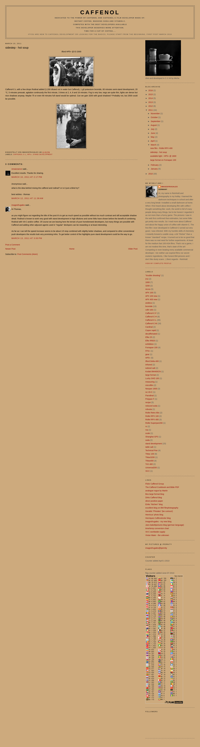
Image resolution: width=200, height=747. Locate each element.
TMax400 (149, 461)
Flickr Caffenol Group (154, 484)
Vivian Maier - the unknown (157, 535)
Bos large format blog (154, 494)
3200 (147, 286)
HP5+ (29, 154)
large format (150, 375)
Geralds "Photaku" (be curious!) (159, 511)
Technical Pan (151, 450)
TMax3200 (150, 457)
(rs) (146, 279)
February (155, 165)
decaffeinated (151, 334)
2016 (150, 90)
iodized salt (150, 368)
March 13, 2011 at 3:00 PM (27, 238)
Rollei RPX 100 (152, 416)
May (153, 137)
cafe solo (149, 310)
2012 (150, 106)
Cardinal (149, 327)
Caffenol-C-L (19, 154)
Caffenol (100, 12)
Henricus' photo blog (154, 515)
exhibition (149, 344)
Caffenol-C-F (151, 313)
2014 (150, 98)
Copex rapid (150, 330)
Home (71, 249)
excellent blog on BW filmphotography (161, 508)
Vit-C (147, 471)
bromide (148, 306)
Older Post (132, 249)
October (154, 117)
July (153, 129)
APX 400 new (151, 299)
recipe (148, 402)
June (153, 133)
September (156, 121)
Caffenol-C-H (151, 317)
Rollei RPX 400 (152, 419)
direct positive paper (154, 501)
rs (146, 426)
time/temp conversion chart (157, 528)
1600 (147, 282)
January (154, 169)
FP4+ (147, 351)
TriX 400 (149, 464)
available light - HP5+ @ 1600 (163, 156)
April (153, 141)
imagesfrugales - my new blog (158, 521)
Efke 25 (148, 337)
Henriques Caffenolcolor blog (158, 518)
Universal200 (151, 467)
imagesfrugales (18, 205)
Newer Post (10, 249)
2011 (150, 110)
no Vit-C (148, 392)
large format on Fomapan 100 (163, 160)
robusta (148, 409)
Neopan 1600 (151, 389)
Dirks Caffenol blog (153, 497)
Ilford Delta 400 (152, 361)
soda (147, 440)
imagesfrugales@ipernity (156, 548)
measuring (149, 382)
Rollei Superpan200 (154, 423)
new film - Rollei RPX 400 (161, 148)
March (154, 145)
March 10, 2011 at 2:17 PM (27, 177)
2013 (150, 102)
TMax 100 (149, 454)
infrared (148, 365)
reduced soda (151, 406)
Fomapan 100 (151, 347)
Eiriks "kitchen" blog (153, 504)
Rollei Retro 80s (152, 413)
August (154, 125)
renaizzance (17, 169)
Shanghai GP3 (151, 437)
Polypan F (149, 399)
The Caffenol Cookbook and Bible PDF (162, 487)
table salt (149, 447)
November (155, 113)
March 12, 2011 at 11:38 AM (27, 198)
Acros (147, 289)
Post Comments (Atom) (27, 254)
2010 (150, 174)
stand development (43, 154)
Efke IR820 (150, 341)
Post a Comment (12, 245)
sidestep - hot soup (17, 47)
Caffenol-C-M (151, 323)
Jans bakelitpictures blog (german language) (164, 525)
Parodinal (149, 395)
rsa (146, 430)
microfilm (149, 385)
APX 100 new (151, 296)
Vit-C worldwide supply (155, 532)
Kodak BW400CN (153, 371)
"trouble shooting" (153, 275)
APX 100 (149, 292)
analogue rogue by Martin (156, 491)
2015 (150, 94)
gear (147, 354)
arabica (148, 303)
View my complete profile (158, 263)
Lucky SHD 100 (152, 378)
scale (147, 433)
